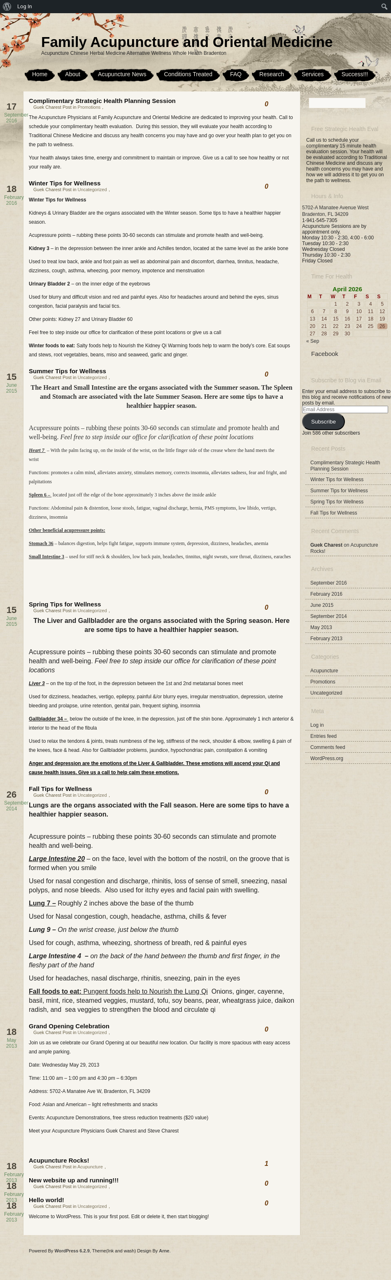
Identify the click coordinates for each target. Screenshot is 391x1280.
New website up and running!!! (74, 1180)
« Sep (312, 341)
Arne (164, 1250)
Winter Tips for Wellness (64, 183)
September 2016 (328, 583)
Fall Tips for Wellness (60, 788)
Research (271, 74)
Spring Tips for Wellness (65, 604)
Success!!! (355, 74)
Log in (317, 725)
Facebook (324, 353)
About (72, 74)
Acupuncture (90, 1166)
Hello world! (46, 1199)
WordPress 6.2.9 (71, 1250)
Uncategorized (92, 189)
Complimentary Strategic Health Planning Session (102, 100)
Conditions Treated (188, 74)
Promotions (89, 107)
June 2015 (321, 605)
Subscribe (323, 422)
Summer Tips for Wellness (67, 370)
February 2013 (326, 638)
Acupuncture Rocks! (59, 1160)
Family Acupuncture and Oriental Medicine (187, 42)
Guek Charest (326, 545)
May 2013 (321, 627)
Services (313, 74)
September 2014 (328, 616)
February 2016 (326, 594)
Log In (24, 6)
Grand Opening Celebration (69, 1026)
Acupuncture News (122, 74)
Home (39, 74)
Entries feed (323, 736)
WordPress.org (326, 758)
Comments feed (327, 747)
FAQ (236, 74)
